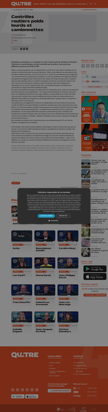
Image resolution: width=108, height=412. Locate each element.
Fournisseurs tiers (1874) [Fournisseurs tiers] (39, 202)
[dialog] (54, 206)
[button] (54, 220)
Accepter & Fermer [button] (46, 216)
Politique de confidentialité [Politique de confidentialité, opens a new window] (57, 211)
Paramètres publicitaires (33, 209)
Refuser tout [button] (63, 216)
